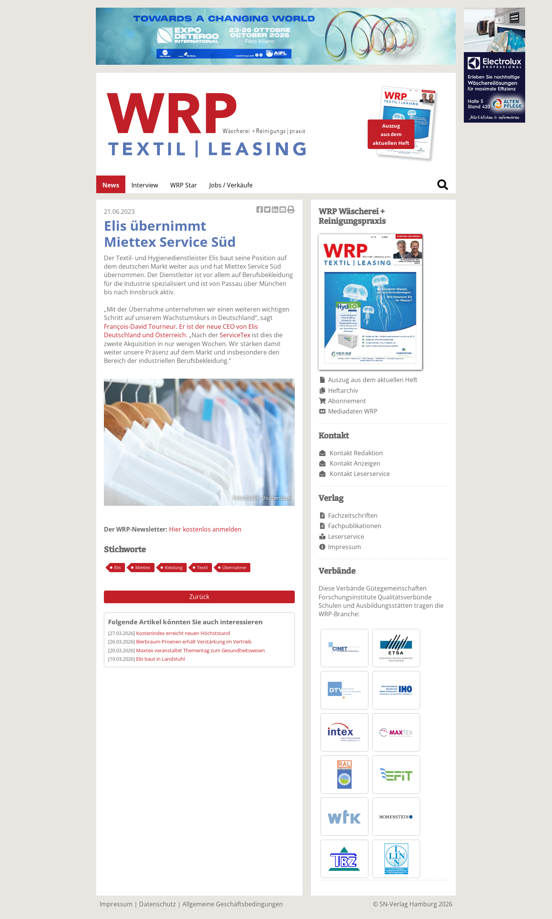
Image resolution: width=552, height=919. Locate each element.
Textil (202, 567)
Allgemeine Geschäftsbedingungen (232, 904)
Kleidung (173, 567)
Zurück (199, 596)
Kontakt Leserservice (360, 473)
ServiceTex (235, 335)
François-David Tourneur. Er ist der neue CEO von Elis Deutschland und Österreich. (181, 330)
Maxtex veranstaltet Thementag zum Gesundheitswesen (200, 650)
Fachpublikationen (354, 526)
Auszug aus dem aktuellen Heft (372, 380)
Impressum (344, 547)
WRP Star (183, 185)
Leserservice (346, 536)
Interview (144, 185)
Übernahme (234, 567)
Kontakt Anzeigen (355, 463)
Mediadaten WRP (353, 411)
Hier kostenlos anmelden (205, 529)
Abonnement (347, 401)
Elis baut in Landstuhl (160, 658)
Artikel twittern (268, 210)
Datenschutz (157, 904)
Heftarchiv (343, 390)
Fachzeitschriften (353, 515)
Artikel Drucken (291, 210)
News (110, 185)
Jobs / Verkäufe (231, 185)
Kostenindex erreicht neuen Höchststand (183, 633)
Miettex (142, 567)
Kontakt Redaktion (356, 453)
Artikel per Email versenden (283, 210)
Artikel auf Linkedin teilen (275, 210)
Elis (117, 567)
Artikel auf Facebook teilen (260, 210)
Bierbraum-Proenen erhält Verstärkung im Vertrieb (193, 641)
